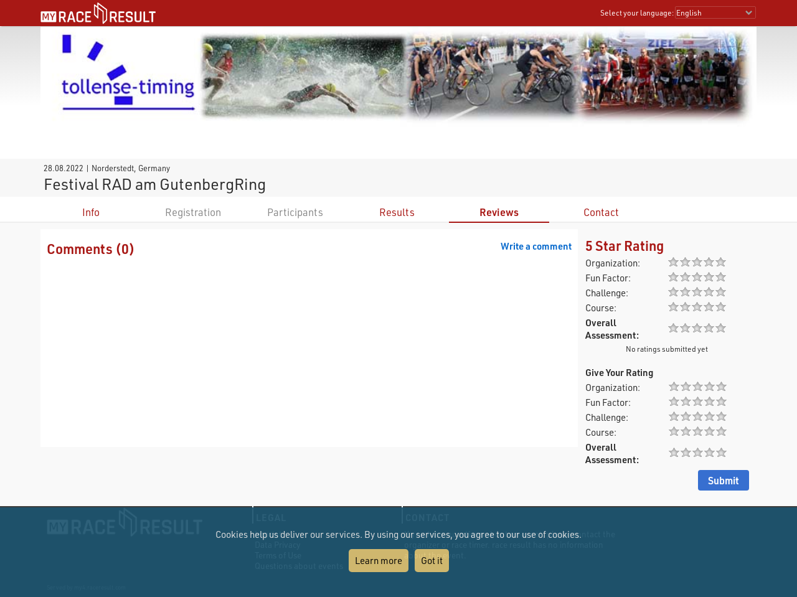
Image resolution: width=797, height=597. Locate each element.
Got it (432, 560)
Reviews (499, 212)
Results (397, 212)
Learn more (378, 560)
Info (91, 212)
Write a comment (536, 246)
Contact (601, 212)
